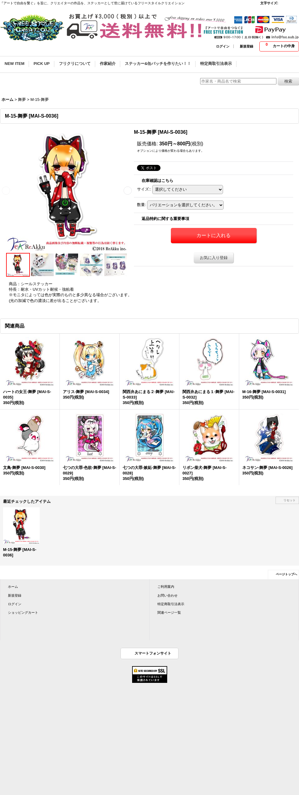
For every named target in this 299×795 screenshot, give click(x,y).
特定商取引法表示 (170, 604)
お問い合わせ (167, 595)
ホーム (13, 586)
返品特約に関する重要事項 (165, 218)
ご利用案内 (165, 586)
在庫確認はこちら (157, 180)
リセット (289, 500)
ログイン (222, 46)
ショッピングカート (23, 612)
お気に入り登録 (214, 257)
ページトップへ (286, 574)
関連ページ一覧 (169, 612)
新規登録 (246, 46)
